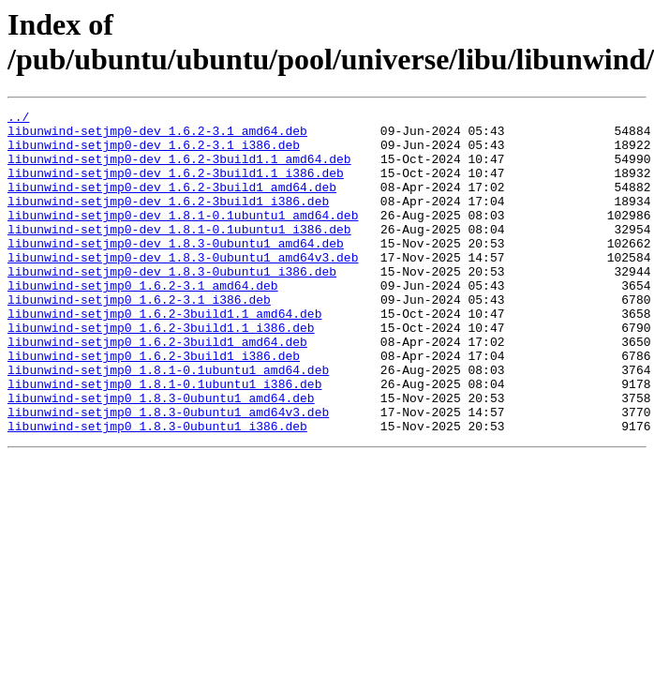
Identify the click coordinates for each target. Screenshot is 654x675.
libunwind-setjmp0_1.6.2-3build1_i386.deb (153, 406)
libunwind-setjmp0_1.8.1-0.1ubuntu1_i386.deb (164, 439)
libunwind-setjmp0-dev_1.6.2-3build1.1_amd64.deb (179, 169)
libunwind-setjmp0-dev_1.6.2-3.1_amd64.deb (157, 136)
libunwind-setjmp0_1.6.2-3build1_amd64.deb (157, 389)
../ (18, 119)
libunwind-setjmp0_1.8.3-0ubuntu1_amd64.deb (161, 456)
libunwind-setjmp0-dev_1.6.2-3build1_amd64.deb (171, 203)
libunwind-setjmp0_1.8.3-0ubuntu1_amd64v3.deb (168, 473)
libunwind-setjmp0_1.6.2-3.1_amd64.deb (142, 321)
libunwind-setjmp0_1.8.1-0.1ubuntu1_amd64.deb (168, 422)
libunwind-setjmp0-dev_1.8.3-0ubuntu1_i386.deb (171, 304)
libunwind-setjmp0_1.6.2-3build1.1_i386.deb (161, 372)
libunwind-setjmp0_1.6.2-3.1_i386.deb (139, 338)
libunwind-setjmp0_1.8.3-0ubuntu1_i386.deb (157, 490)
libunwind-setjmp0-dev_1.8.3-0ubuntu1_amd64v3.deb (182, 287)
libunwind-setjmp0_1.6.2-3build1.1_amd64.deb (164, 355)
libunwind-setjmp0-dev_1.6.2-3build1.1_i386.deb (175, 186)
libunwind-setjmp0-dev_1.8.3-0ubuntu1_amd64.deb (175, 270)
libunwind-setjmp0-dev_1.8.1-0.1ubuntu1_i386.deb (179, 254)
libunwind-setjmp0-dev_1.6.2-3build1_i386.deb (168, 220)
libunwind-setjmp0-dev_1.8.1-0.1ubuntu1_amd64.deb (182, 237)
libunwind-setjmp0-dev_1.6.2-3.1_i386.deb (153, 152)
